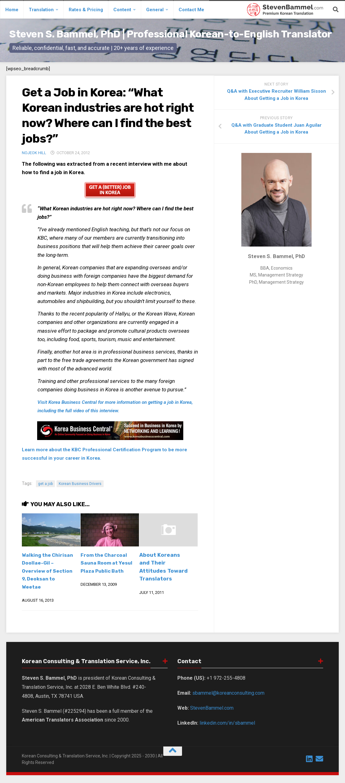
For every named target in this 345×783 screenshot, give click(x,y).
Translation (41, 9)
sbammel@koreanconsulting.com (228, 701)
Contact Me (191, 9)
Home (11, 9)
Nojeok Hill (34, 152)
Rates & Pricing (86, 9)
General (155, 9)
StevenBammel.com (212, 716)
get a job (45, 484)
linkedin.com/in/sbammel (227, 731)
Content (122, 9)
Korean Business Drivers (80, 484)
